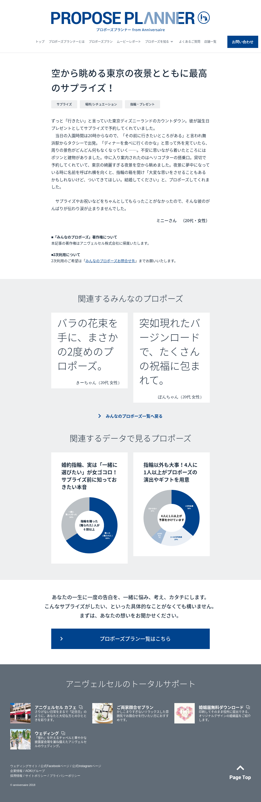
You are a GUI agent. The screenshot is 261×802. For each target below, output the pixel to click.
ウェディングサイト (24, 766)
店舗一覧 (210, 41)
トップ (40, 41)
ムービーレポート (129, 41)
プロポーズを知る (157, 41)
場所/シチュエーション (101, 104)
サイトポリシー (36, 776)
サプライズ (64, 104)
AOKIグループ (35, 771)
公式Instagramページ (86, 766)
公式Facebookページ (55, 766)
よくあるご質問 (189, 41)
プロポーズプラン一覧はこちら (135, 638)
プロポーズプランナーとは (67, 41)
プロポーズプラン (101, 41)
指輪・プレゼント (142, 104)
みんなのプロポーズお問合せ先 (110, 260)
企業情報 (16, 771)
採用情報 (16, 776)
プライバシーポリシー (65, 776)
